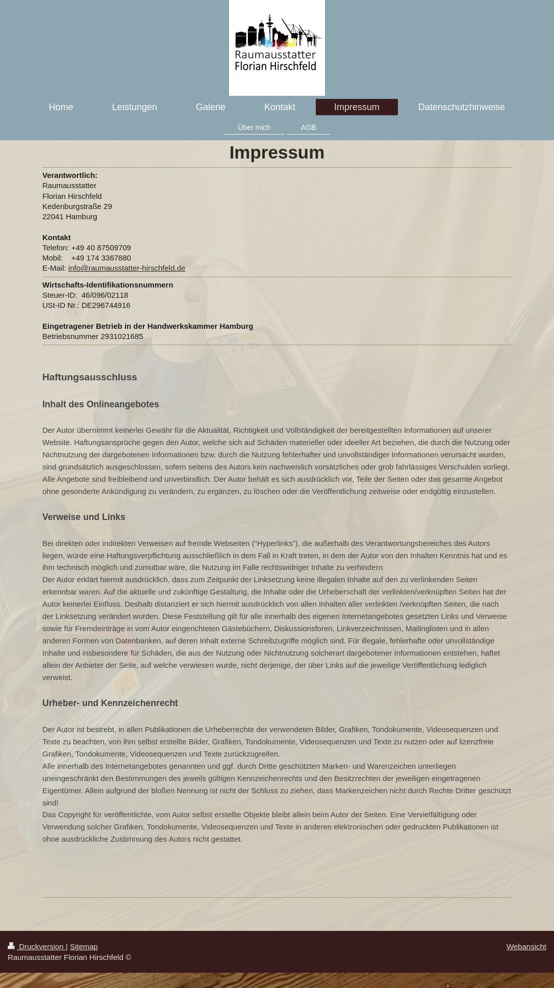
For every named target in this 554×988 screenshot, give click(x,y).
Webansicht (526, 946)
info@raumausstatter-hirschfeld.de (127, 268)
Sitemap (84, 946)
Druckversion (37, 946)
